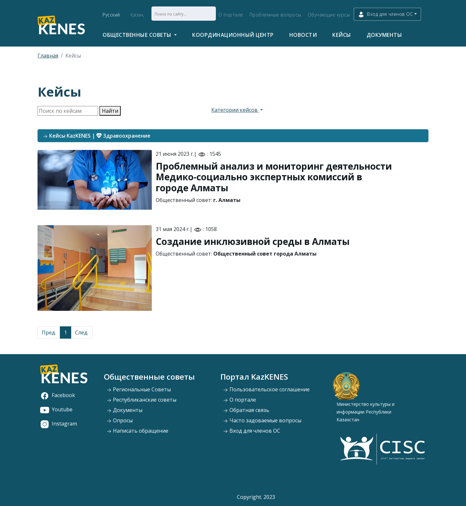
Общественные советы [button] (138, 34)
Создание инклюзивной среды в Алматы (253, 241)
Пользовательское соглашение (266, 389)
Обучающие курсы (329, 15)
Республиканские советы (141, 399)
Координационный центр (233, 34)
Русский (111, 15)
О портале (230, 15)
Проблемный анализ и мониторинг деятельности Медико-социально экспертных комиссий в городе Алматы (274, 177)
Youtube (56, 409)
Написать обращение (137, 430)
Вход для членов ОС (251, 430)
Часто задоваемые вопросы (262, 420)
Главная (48, 55)
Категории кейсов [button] (235, 109)
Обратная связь (246, 410)
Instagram (58, 423)
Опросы (119, 420)
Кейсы (341, 34)
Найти (110, 110)
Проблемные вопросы (275, 15)
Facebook (57, 395)
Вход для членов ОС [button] (385, 14)
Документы (384, 34)
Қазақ (137, 15)
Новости (303, 34)
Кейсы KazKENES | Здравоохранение (96, 135)
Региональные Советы (138, 389)
